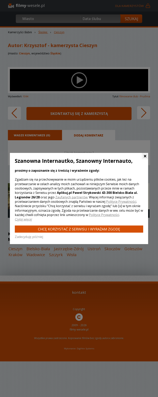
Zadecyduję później (29, 237)
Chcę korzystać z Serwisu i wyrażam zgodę (79, 229)
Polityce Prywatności (121, 201)
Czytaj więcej (23, 219)
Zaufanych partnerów (71, 197)
